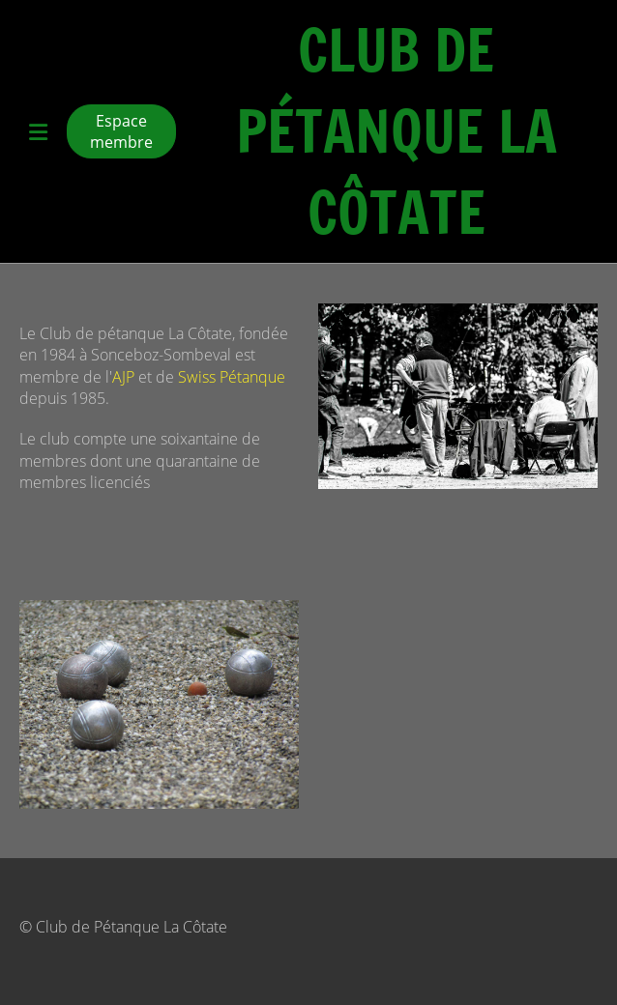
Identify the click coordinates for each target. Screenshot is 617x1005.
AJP (123, 377)
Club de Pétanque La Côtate (396, 131)
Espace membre (121, 131)
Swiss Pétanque (231, 377)
